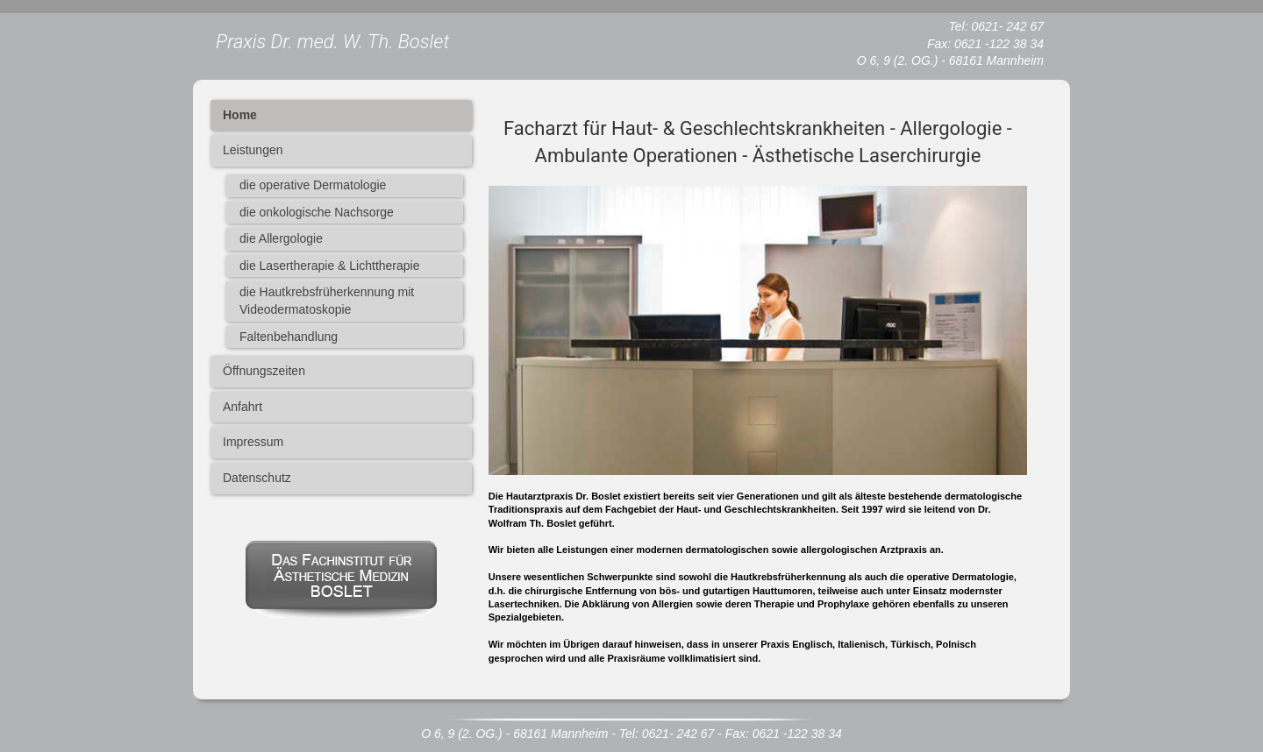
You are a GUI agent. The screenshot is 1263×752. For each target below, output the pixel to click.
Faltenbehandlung (288, 337)
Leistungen (253, 150)
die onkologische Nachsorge (316, 212)
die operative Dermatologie (312, 185)
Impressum (253, 442)
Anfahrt (242, 407)
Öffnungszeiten (264, 371)
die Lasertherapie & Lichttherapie (329, 266)
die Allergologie (281, 238)
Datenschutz (257, 478)
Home (240, 115)
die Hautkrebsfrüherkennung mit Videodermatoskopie (326, 300)
